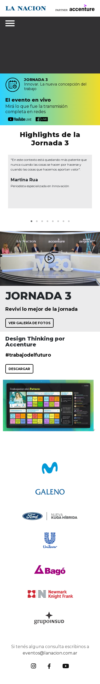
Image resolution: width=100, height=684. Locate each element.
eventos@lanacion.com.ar (50, 653)
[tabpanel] (50, 181)
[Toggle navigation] (10, 23)
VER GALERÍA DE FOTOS (29, 323)
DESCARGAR (19, 369)
